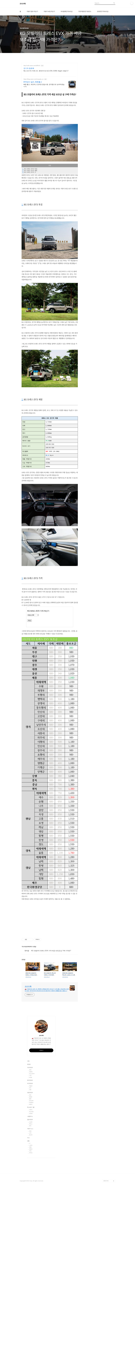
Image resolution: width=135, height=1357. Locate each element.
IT (29, 1252)
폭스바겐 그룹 (30, 1216)
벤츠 (30, 1204)
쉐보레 (30, 1180)
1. (23, 169)
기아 (30, 1184)
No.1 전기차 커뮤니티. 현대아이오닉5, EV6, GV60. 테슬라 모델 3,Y (46, 71)
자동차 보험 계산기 (49, 11)
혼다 (30, 1234)
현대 (30, 1178)
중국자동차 (30, 1189)
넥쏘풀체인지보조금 (66, 11)
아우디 (30, 1218)
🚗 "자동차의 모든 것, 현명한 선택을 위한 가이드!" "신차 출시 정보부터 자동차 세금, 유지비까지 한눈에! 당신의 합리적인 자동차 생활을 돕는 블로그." (47, 1042)
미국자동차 (30, 1192)
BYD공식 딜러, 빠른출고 (33, 82)
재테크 (30, 1258)
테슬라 (30, 1194)
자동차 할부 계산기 (32, 11)
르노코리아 (31, 1182)
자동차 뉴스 (30, 1237)
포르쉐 (30, 1222)
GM (30, 1198)
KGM (30, 1186)
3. (23, 172)
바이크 (30, 1261)
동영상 (29, 1173)
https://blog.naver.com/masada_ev (34, 79)
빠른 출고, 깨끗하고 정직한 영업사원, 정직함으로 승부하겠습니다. (44, 85)
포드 (30, 1196)
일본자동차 (30, 1228)
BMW (30, 1205)
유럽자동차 (30, 1201)
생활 (28, 1249)
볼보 (30, 1207)
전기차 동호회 (29, 68)
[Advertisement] (50, 490)
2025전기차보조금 (102, 11)
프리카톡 (23, 4)
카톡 (28, 1170)
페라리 (30, 1213)
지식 (28, 1246)
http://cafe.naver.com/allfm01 (32, 65)
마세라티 (31, 1211)
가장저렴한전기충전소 (84, 11)
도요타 (30, 1231)
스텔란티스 (30, 1225)
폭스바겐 (31, 1220)
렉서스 (30, 1232)
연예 (30, 1256)
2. (23, 170)
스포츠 (30, 1254)
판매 (30, 1240)
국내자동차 (30, 1176)
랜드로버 (31, 1209)
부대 (30, 1259)
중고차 (30, 1243)
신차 (30, 1242)
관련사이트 (106, 1349)
